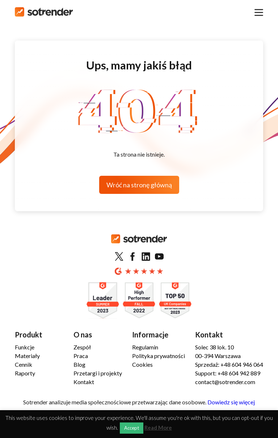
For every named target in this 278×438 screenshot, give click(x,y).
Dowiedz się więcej (231, 402)
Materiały (27, 355)
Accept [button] (131, 428)
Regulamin (145, 347)
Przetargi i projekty (97, 373)
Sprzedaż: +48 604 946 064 (229, 364)
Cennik (23, 364)
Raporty (25, 373)
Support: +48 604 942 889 (227, 373)
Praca (80, 355)
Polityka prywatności (158, 355)
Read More (158, 427)
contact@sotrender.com (225, 381)
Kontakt (83, 381)
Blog (79, 364)
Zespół (82, 347)
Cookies (142, 364)
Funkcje (24, 347)
